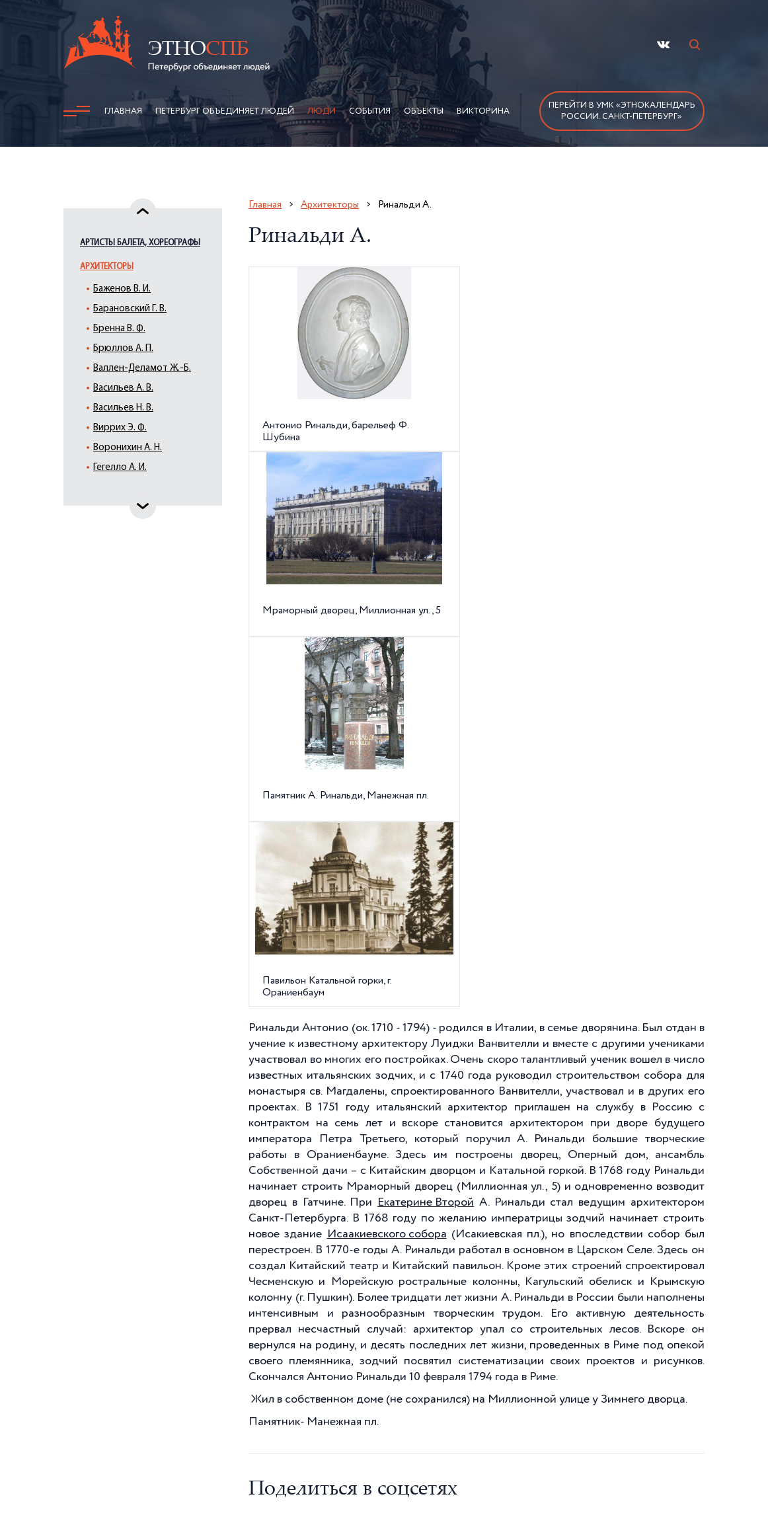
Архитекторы (107, 266)
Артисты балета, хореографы (140, 243)
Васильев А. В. (123, 388)
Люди (321, 111)
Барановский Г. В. (130, 309)
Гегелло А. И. (120, 468)
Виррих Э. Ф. (120, 428)
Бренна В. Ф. (119, 329)
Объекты (423, 111)
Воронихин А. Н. (127, 448)
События (370, 111)
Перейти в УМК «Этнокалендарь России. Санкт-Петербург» (622, 111)
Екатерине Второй (425, 1202)
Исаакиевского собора (387, 1234)
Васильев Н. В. (123, 408)
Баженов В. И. (122, 289)
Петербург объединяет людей (224, 111)
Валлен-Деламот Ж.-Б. (142, 368)
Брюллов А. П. (123, 349)
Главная (123, 111)
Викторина (483, 111)
